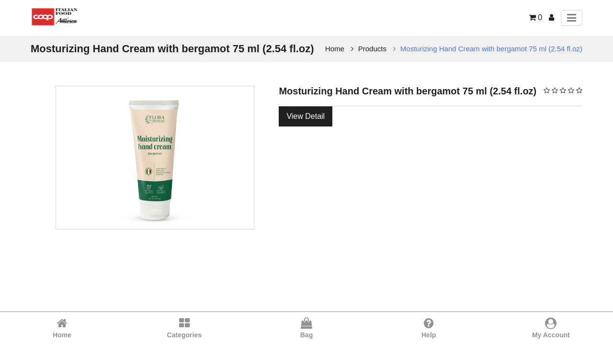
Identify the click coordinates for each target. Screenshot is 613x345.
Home (334, 49)
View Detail (305, 116)
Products (372, 49)
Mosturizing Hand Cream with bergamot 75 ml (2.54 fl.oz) (491, 49)
